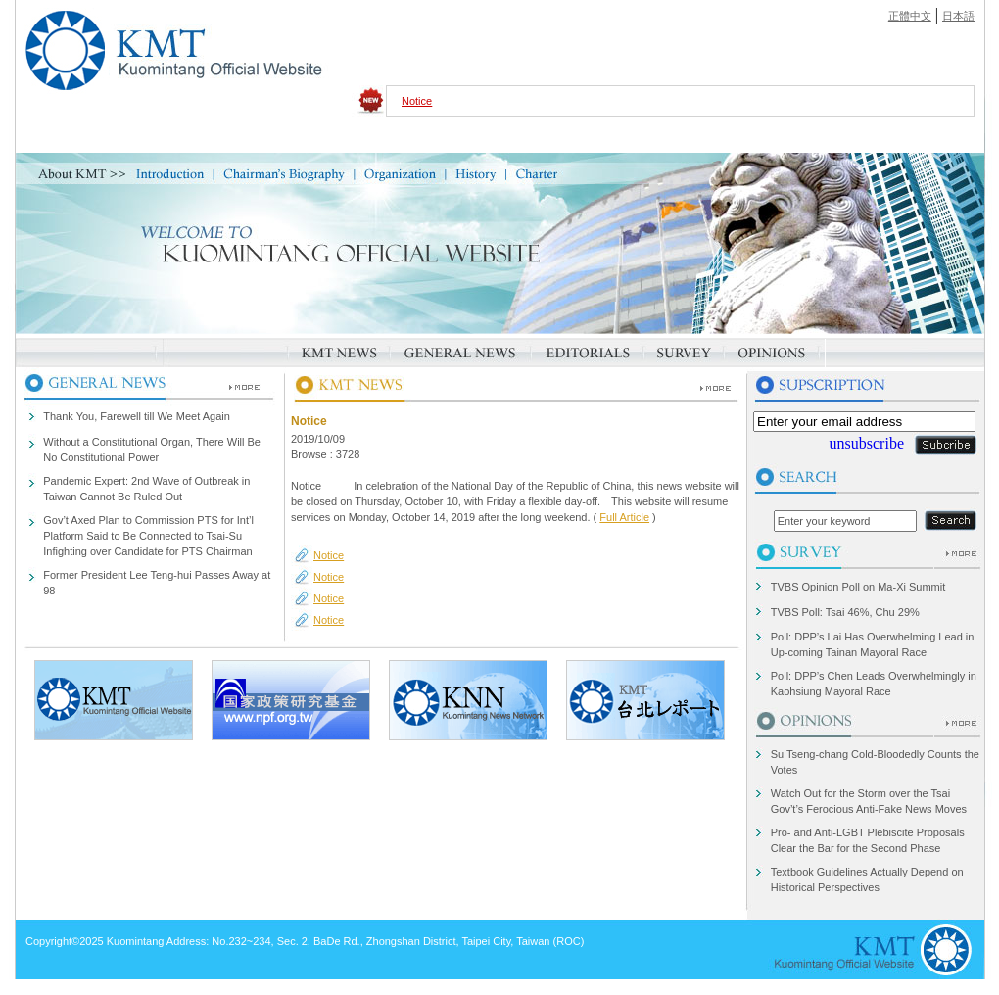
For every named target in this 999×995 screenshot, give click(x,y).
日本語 (958, 16)
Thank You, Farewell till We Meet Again (136, 416)
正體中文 (909, 16)
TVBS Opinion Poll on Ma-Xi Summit (858, 586)
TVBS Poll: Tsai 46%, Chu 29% (845, 612)
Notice (417, 101)
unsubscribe (867, 443)
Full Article (624, 517)
